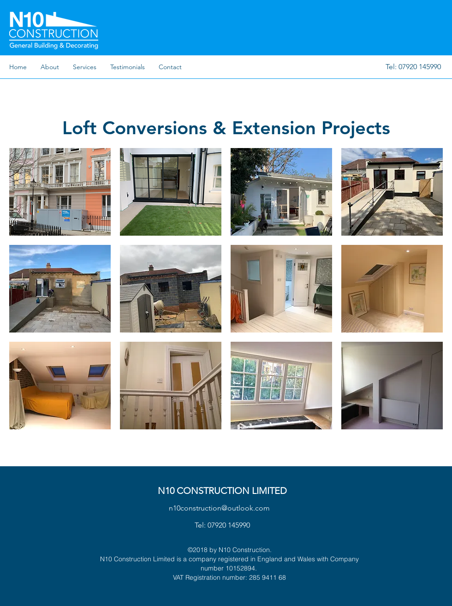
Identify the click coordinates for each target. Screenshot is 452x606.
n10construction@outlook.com (219, 508)
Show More (226, 438)
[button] (60, 192)
